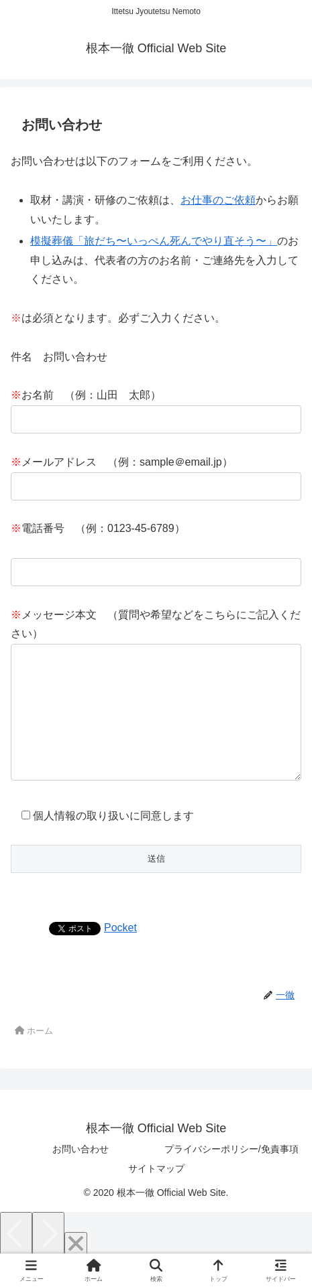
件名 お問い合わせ (59, 356)
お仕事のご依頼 (218, 200)
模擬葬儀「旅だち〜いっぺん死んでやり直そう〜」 (153, 241)
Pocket (120, 954)
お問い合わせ (80, 1175)
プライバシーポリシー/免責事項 (231, 1175)
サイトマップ (156, 1195)
